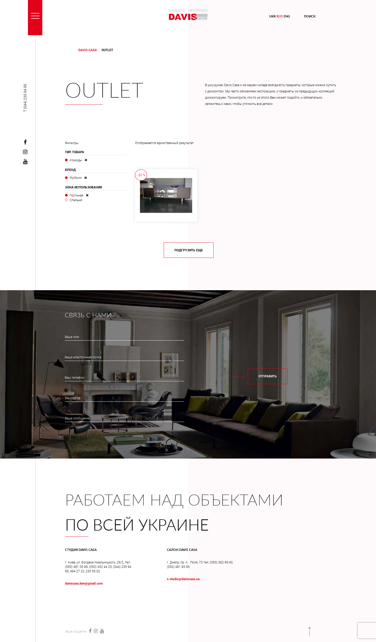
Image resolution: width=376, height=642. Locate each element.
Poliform (76, 178)
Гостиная (76, 195)
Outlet (104, 91)
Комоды (76, 160)
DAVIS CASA (87, 50)
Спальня (76, 200)
